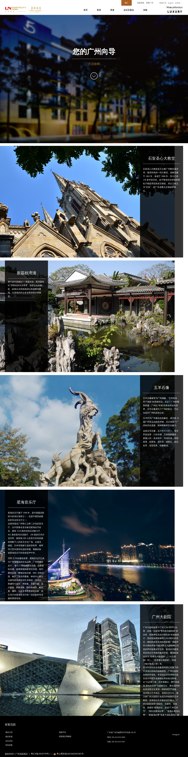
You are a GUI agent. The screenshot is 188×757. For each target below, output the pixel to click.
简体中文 (162, 3)
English (170, 3)
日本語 (177, 3)
